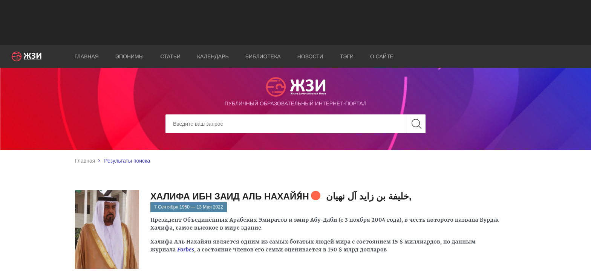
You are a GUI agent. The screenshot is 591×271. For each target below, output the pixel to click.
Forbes (185, 249)
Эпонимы (129, 56)
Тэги (347, 56)
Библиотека (263, 56)
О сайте (381, 56)
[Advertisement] (295, 22)
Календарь (213, 56)
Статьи (170, 56)
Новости (310, 56)
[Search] (295, 123)
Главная (87, 56)
